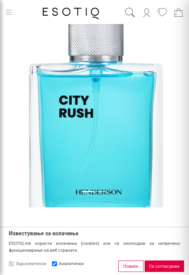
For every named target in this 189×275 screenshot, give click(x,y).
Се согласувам (164, 266)
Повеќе (130, 266)
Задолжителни (31, 263)
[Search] (135, 12)
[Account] (146, 12)
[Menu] (8, 12)
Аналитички (71, 263)
